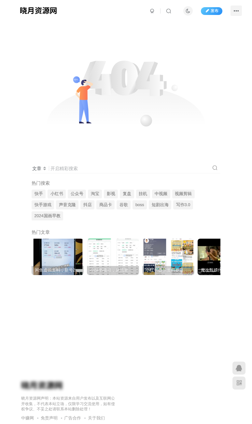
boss (139, 205)
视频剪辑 (183, 194)
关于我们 (96, 418)
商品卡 (105, 205)
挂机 (143, 194)
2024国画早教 (48, 216)
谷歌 (123, 205)
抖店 (87, 205)
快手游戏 (43, 205)
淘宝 (95, 194)
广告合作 (72, 418)
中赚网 (27, 418)
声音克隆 (67, 205)
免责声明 (49, 418)
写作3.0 (183, 205)
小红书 (56, 194)
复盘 (127, 194)
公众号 (77, 194)
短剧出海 (160, 205)
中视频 (161, 194)
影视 (111, 194)
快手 (39, 194)
